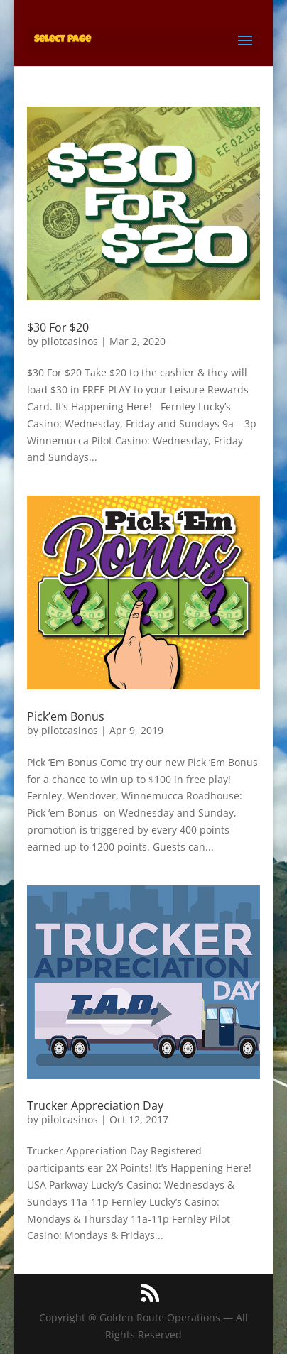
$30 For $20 (58, 327)
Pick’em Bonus (65, 716)
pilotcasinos (69, 341)
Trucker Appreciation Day (95, 1105)
